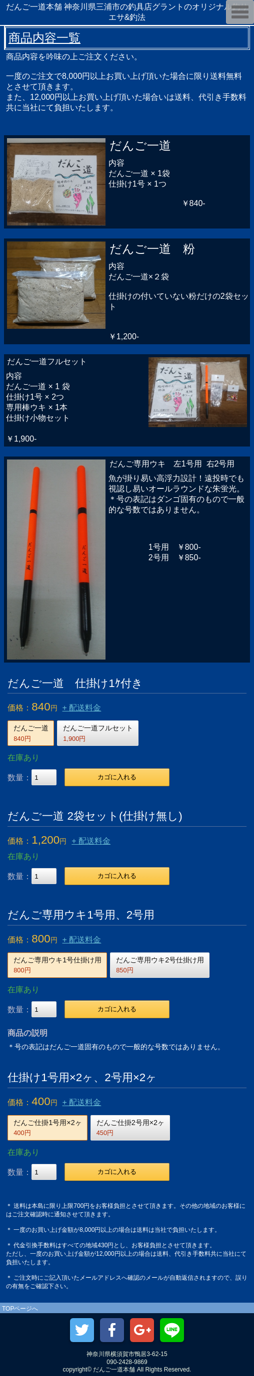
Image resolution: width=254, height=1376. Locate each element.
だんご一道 (31, 733)
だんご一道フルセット (98, 733)
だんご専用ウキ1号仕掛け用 (58, 965)
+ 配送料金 (82, 707)
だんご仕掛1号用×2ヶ (48, 1128)
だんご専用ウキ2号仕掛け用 (160, 965)
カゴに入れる (117, 777)
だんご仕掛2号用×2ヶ (130, 1128)
